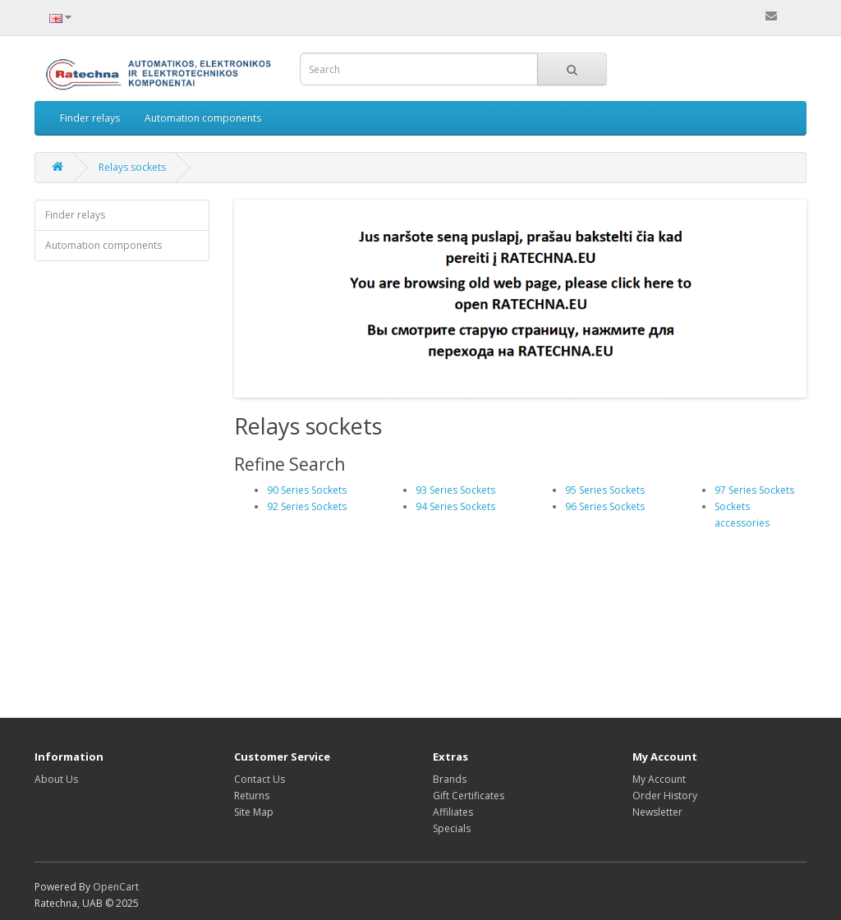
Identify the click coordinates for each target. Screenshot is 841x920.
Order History (664, 796)
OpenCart (116, 887)
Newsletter (657, 812)
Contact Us (259, 779)
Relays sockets (132, 167)
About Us (56, 779)
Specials (452, 828)
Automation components (203, 118)
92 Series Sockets (307, 506)
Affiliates (453, 812)
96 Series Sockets (605, 506)
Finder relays (90, 118)
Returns (251, 796)
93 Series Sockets (455, 490)
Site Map (253, 812)
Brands (449, 779)
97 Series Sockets (754, 490)
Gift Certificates (468, 796)
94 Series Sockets (455, 506)
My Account (659, 779)
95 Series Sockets (605, 490)
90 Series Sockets (307, 490)
